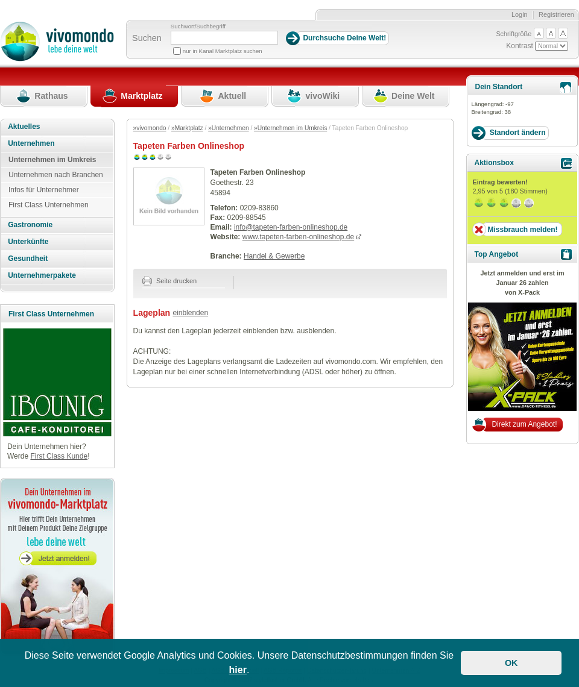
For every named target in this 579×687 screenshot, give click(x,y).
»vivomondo (149, 128)
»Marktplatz (187, 128)
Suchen (147, 38)
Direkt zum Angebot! (524, 424)
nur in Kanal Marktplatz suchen (222, 51)
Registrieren (556, 14)
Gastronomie (30, 225)
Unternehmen (31, 143)
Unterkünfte (28, 241)
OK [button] (511, 663)
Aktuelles (24, 126)
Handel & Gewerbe (274, 256)
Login (519, 14)
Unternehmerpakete (42, 275)
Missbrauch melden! (522, 229)
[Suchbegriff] (224, 38)
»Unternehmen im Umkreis (290, 128)
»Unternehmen (228, 128)
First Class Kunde (58, 456)
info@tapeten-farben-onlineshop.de (290, 227)
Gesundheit (28, 258)
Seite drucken (169, 280)
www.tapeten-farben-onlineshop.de (298, 237)
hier (238, 670)
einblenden (190, 313)
